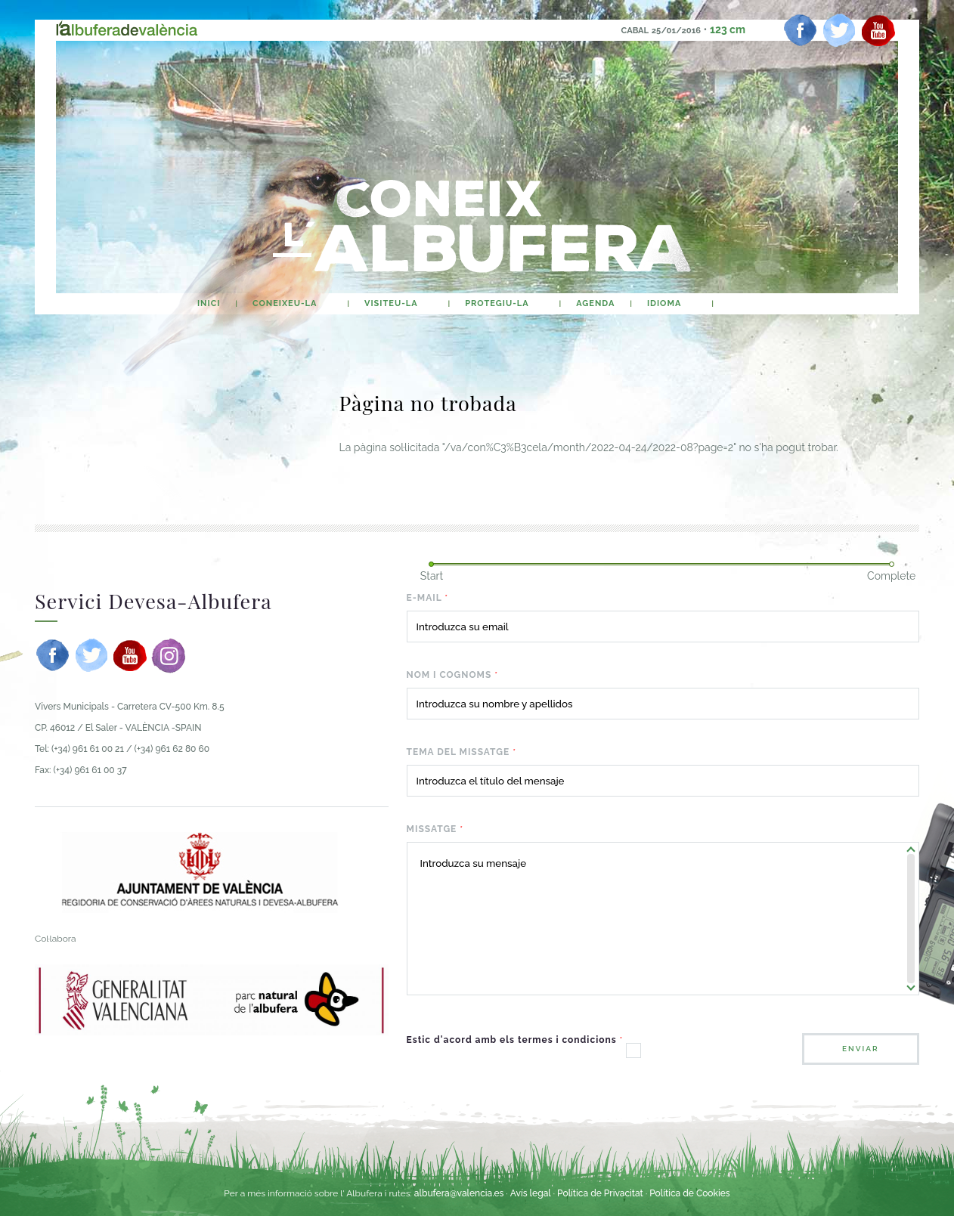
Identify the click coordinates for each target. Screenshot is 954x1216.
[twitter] (839, 30)
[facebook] (800, 30)
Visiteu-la (391, 303)
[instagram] (168, 655)
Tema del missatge (461, 752)
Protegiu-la (496, 303)
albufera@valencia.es (459, 1193)
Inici (208, 303)
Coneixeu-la (284, 303)
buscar (743, 303)
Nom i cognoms (452, 675)
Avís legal (530, 1193)
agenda (595, 303)
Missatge (435, 829)
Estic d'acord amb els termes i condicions (515, 1040)
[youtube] (878, 30)
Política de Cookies (689, 1193)
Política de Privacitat (601, 1193)
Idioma (664, 303)
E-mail (428, 598)
